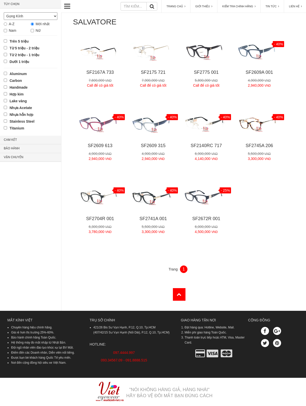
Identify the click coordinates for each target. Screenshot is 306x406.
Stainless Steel (22, 121)
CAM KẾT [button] (10, 140)
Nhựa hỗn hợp (21, 115)
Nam (12, 30)
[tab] (30, 4)
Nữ (38, 30)
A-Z (12, 24)
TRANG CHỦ (175, 6)
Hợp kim (17, 94)
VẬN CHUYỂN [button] (13, 157)
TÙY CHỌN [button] (11, 4)
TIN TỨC (272, 6)
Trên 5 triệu (19, 41)
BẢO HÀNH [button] (12, 148)
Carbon (16, 81)
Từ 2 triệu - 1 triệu (24, 55)
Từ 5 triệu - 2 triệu (24, 48)
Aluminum (18, 74)
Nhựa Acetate (21, 108)
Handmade (19, 87)
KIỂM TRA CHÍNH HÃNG (239, 6)
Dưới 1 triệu (19, 62)
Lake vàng (18, 101)
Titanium (17, 128)
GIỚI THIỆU (203, 6)
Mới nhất (43, 24)
